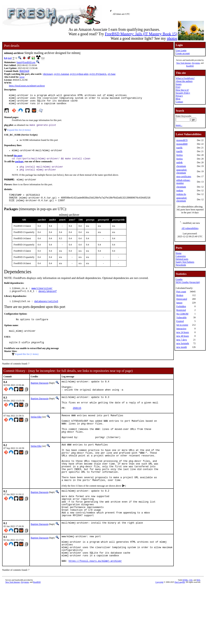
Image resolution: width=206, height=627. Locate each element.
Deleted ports (182, 259)
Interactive (181, 328)
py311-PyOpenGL (98, 74)
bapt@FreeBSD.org (26, 62)
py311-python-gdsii (79, 74)
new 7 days (181, 339)
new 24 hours (182, 332)
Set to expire (182, 325)
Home (178, 253)
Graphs (179, 279)
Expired (180, 321)
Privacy (179, 95)
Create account (183, 53)
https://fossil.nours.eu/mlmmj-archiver (27, 86)
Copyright (159, 623)
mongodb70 (181, 140)
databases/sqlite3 (46, 309)
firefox (179, 155)
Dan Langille (180, 623)
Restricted (181, 310)
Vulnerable (181, 317)
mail (10, 58)
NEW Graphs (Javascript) (188, 282)
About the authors (184, 81)
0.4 (5, 58)
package (19, 165)
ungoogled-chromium (181, 171)
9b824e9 (24, 71)
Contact (179, 101)
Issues (178, 84)
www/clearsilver (42, 295)
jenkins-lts (181, 194)
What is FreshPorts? (185, 78)
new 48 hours (182, 336)
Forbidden (181, 306)
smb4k (179, 162)
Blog (178, 98)
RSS (198, 620)
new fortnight (182, 343)
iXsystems (196, 63)
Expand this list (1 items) (27, 364)
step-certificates (183, 176)
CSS (191, 620)
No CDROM (182, 313)
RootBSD (190, 66)
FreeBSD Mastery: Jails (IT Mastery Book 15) (141, 34)
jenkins (179, 190)
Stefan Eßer (36, 432)
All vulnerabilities (189, 228)
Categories (181, 256)
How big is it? (182, 90)
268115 (77, 423)
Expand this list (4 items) (19, 133)
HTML (185, 620)
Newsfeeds (181, 265)
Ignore (179, 302)
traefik (179, 147)
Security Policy (183, 93)
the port (18, 159)
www (22, 77)
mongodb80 (181, 144)
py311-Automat (61, 74)
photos (172, 38)
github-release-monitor (183, 181)
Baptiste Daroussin (39, 393)
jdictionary (48, 74)
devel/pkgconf (48, 299)
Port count (181, 291)
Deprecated (181, 299)
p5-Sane (112, 74)
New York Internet (183, 63)
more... (179, 125)
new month (181, 347)
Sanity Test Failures (185, 262)
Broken (179, 295)
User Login (181, 50)
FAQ (178, 87)
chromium (181, 166)
